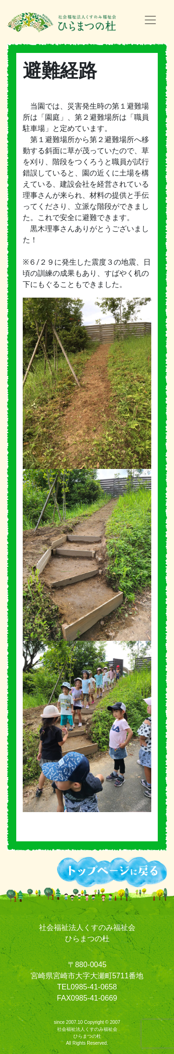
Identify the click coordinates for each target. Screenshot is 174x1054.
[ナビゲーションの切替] (150, 20)
